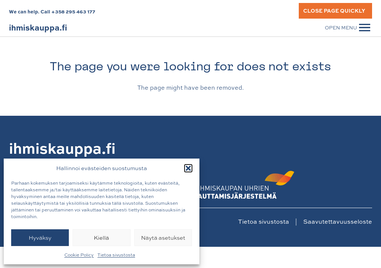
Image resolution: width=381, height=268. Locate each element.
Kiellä (101, 238)
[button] (188, 168)
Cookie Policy (79, 255)
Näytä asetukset (163, 238)
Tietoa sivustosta (116, 255)
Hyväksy (40, 238)
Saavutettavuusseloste (337, 221)
